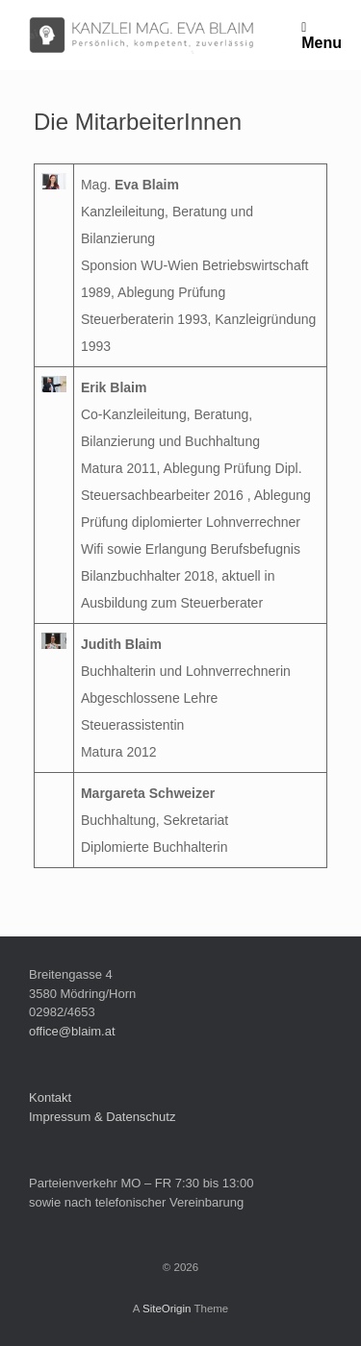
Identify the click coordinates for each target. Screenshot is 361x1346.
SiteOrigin (167, 1308)
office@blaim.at (72, 1031)
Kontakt (50, 1097)
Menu (321, 35)
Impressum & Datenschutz (102, 1116)
